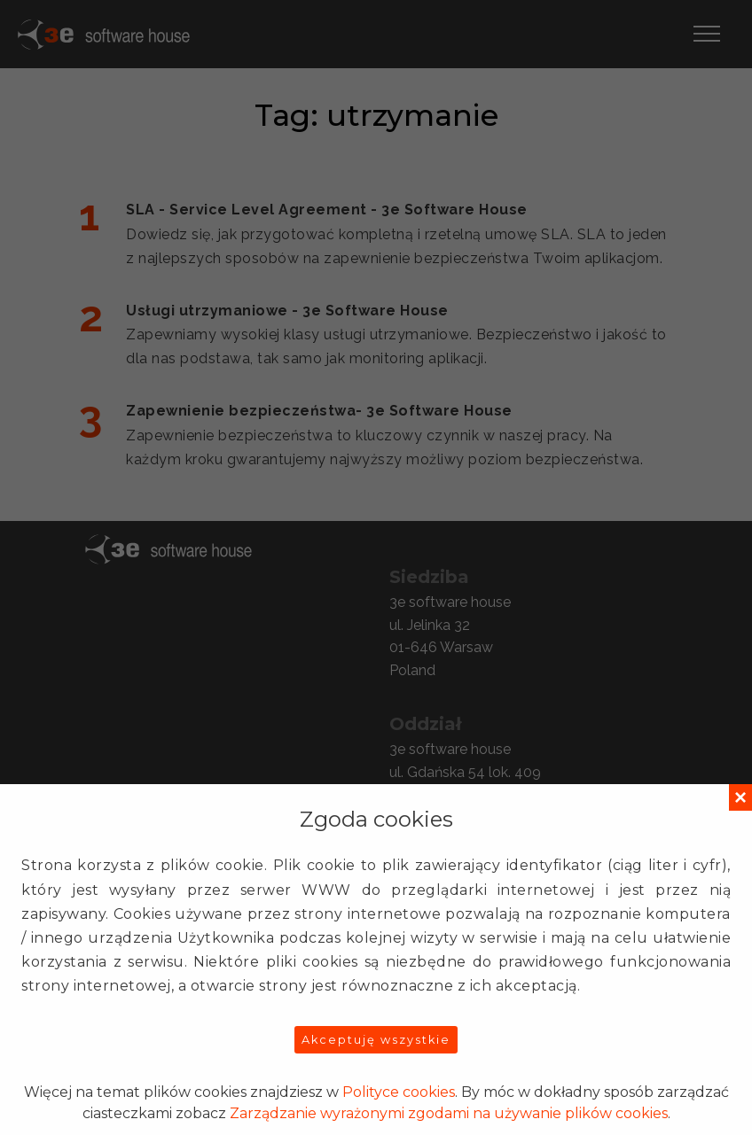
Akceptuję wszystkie (376, 1039)
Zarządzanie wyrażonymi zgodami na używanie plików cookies (449, 1113)
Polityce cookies (398, 1092)
